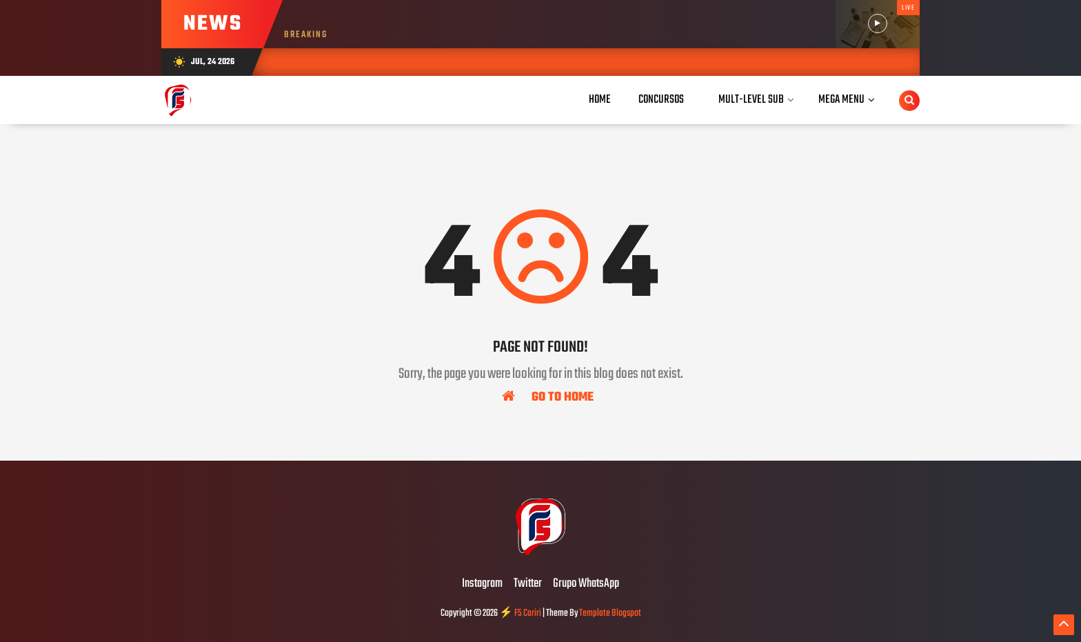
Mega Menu (841, 99)
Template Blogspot (610, 613)
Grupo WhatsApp (586, 584)
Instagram (482, 584)
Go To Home (548, 396)
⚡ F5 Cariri (520, 613)
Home (600, 99)
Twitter (528, 584)
